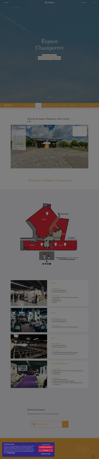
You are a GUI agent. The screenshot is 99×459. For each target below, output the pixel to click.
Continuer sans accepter (46, 444)
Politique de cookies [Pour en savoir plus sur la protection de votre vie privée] (11, 452)
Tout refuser (45, 450)
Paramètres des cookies (46, 453)
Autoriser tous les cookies (46, 447)
